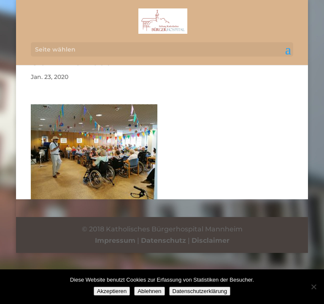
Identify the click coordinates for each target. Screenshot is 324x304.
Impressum (115, 240)
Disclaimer (211, 240)
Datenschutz (163, 240)
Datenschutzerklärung (200, 291)
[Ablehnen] (313, 286)
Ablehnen (149, 291)
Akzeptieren (112, 291)
